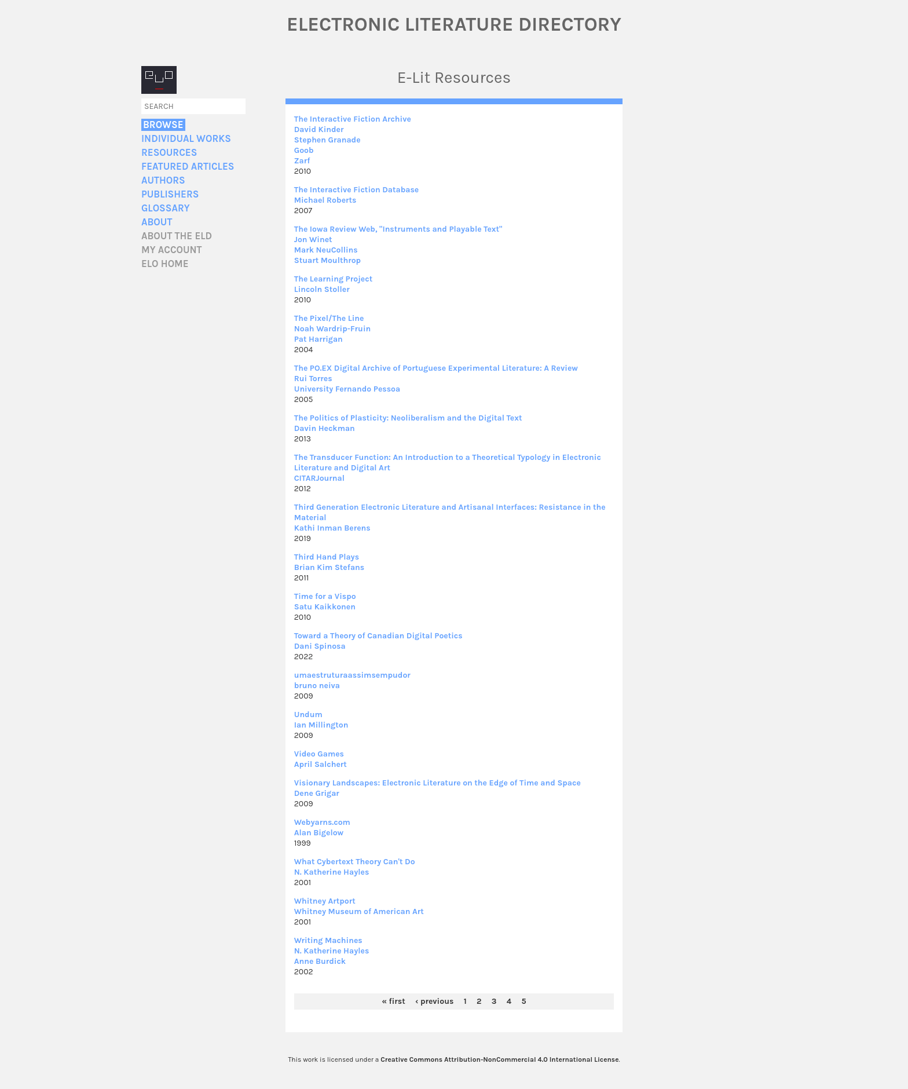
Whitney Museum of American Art (359, 911)
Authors (163, 180)
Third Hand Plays (326, 557)
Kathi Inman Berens (332, 528)
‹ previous (434, 1001)
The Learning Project (333, 279)
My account (171, 249)
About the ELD (176, 236)
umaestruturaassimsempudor (352, 675)
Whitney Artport (325, 901)
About (156, 222)
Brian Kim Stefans (329, 567)
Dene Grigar (316, 793)
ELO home (165, 263)
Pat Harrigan (318, 339)
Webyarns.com (322, 822)
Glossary (165, 208)
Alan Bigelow (319, 833)
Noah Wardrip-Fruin (332, 329)
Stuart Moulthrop (327, 260)
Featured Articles (187, 166)
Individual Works (186, 138)
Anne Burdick (320, 961)
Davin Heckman (324, 428)
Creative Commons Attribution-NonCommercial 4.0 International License (499, 1059)
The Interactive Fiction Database (356, 190)
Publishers (170, 194)
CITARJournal (319, 478)
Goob (304, 150)
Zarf (302, 161)
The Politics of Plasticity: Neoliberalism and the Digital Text (408, 418)
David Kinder (319, 129)
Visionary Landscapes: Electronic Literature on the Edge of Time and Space (437, 783)
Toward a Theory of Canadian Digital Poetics (378, 636)
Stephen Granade (327, 140)
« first (393, 1001)
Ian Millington (321, 725)
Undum (308, 714)
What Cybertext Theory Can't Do (354, 862)
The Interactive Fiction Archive (352, 119)
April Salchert (320, 764)
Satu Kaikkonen (325, 607)
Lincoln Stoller (322, 289)
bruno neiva (317, 685)
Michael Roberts (325, 200)
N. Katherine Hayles (331, 872)
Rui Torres (313, 378)
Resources (169, 152)
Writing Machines (328, 940)
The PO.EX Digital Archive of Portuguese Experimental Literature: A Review (436, 368)
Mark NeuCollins (326, 250)
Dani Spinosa (320, 646)
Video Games (319, 754)
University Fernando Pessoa (347, 389)
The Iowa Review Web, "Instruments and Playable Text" (398, 229)
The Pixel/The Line (329, 318)
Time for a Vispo (325, 596)
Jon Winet (313, 239)
